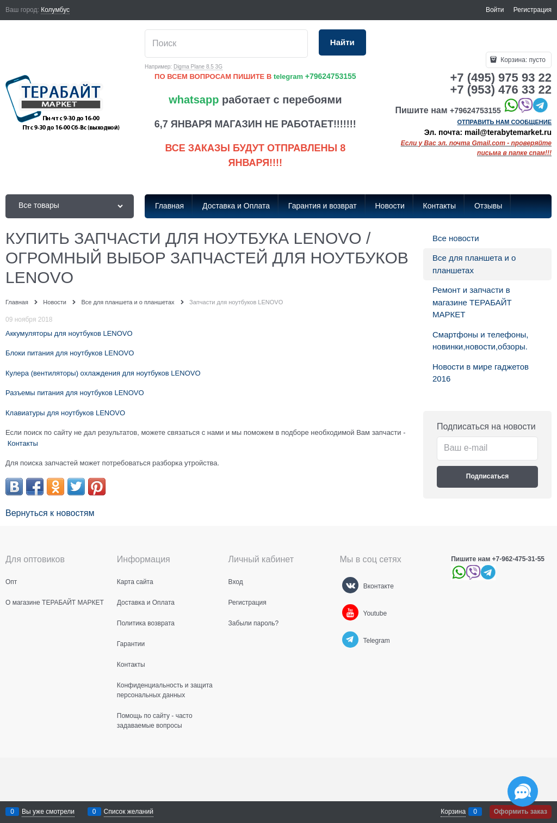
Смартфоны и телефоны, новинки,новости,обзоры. (480, 341)
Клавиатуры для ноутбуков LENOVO (65, 413)
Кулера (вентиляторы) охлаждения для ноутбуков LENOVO (103, 373)
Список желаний (128, 811)
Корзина (453, 811)
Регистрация (532, 10)
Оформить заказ (520, 811)
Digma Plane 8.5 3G (198, 67)
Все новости (455, 238)
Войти (495, 10)
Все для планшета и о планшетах (474, 264)
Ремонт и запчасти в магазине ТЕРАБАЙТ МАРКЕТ (472, 302)
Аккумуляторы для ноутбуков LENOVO (69, 333)
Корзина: (522, 60)
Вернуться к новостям (49, 513)
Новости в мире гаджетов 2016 (480, 373)
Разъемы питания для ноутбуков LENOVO (74, 393)
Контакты (23, 443)
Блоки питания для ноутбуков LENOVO (69, 353)
